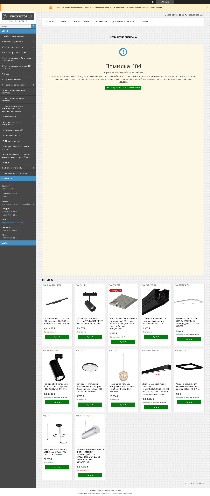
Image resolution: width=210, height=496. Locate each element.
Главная (49, 22)
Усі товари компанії (193, 483)
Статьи (144, 22)
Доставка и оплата (123, 22)
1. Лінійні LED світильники (13, 36)
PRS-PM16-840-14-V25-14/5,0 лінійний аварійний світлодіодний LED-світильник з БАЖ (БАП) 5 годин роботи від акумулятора (90, 455)
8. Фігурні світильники (11, 79)
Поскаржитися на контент (100, 493)
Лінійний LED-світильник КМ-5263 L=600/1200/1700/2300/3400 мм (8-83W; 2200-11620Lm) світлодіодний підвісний (156, 389)
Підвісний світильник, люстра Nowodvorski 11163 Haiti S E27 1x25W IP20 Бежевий (122, 388)
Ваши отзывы (82, 22)
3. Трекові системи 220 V (12, 47)
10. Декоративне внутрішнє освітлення (14, 91)
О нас (64, 22)
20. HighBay (6, 162)
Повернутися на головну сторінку (125, 87)
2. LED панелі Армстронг (12, 41)
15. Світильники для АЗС (12, 130)
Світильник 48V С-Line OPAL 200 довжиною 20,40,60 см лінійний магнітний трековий (57, 321)
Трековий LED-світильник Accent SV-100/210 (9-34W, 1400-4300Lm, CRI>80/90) (56, 386)
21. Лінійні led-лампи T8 (12, 168)
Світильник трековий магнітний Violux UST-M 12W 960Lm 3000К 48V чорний (90, 321)
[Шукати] (33, 26)
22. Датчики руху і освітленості (15, 173)
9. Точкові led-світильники (13, 85)
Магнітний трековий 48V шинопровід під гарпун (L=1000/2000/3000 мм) (154, 321)
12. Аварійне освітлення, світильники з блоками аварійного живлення (12, 108)
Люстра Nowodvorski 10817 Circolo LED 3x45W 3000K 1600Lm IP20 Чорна (56, 452)
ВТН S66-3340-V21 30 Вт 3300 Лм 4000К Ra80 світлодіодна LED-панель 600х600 (188, 322)
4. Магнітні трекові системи (14, 52)
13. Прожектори (9, 116)
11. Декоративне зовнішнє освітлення (13, 99)
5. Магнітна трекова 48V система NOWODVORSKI (16, 59)
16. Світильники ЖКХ (11, 135)
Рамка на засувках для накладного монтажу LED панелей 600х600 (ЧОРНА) (188, 386)
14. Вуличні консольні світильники (11, 123)
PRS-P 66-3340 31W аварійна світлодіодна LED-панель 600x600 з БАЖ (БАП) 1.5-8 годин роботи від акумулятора (123, 323)
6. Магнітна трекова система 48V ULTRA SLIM (16, 67)
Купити (57, 336)
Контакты (101, 22)
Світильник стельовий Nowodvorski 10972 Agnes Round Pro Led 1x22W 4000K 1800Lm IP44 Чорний (90, 388)
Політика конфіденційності (122, 493)
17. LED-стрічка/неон (11, 141)
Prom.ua (118, 491)
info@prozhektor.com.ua (12, 222)
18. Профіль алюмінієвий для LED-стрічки (16, 147)
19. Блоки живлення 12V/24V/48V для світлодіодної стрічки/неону (16, 155)
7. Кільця (5, 74)
